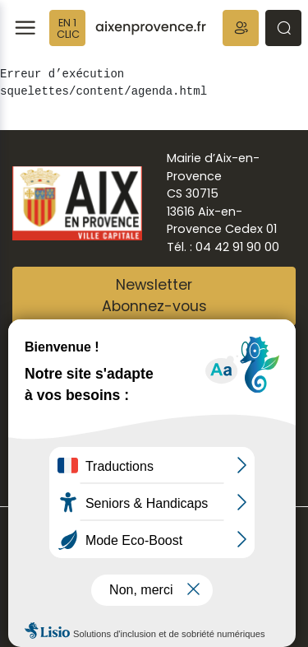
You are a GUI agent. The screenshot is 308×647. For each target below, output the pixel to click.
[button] (241, 28)
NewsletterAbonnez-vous (154, 295)
